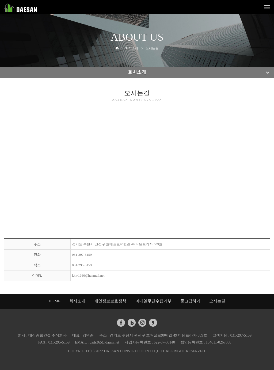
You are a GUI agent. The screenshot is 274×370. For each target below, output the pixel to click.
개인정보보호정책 (110, 301)
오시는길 (217, 301)
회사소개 (77, 301)
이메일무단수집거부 (153, 301)
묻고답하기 (190, 301)
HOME (54, 301)
